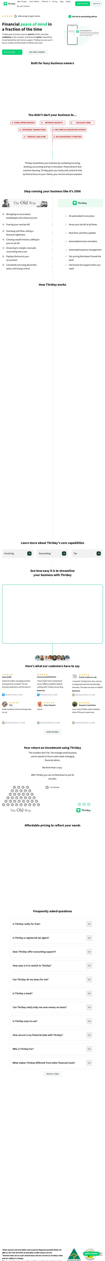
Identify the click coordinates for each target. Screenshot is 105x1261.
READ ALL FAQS (52, 1074)
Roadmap (6, 1178)
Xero (44, 1164)
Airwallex (46, 1187)
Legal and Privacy (9, 1211)
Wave (45, 1197)
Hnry (44, 1178)
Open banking (27, 1164)
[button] (12, 52)
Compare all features (15, 884)
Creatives (66, 1173)
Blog (4, 1183)
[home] (9, 4)
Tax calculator (88, 1164)
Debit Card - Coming (27, 1170)
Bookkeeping (27, 1197)
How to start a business (68, 1207)
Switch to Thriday (46, 1207)
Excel (45, 1183)
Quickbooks (47, 1169)
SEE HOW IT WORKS (37, 52)
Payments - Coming (26, 1191)
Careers (5, 1197)
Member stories (8, 1188)
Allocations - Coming (27, 1216)
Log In (95, 3)
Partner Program (8, 1206)
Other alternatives (47, 1214)
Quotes (25, 1180)
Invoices (25, 1185)
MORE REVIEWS (52, 732)
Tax (23, 1206)
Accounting (26, 1201)
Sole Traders (68, 1164)
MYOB (45, 1173)
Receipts (25, 1176)
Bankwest (46, 1201)
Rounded (46, 1192)
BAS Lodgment (28, 1211)
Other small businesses (67, 1200)
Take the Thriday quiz (69, 1214)
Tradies (65, 1178)
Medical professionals (68, 1184)
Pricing (4, 1174)
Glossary (66, 1220)
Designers (66, 1190)
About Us (5, 1164)
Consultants (67, 1169)
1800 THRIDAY (25, 6)
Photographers (69, 1194)
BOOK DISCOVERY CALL (46, 875)
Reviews (5, 1169)
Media (4, 1192)
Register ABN (7, 1202)
